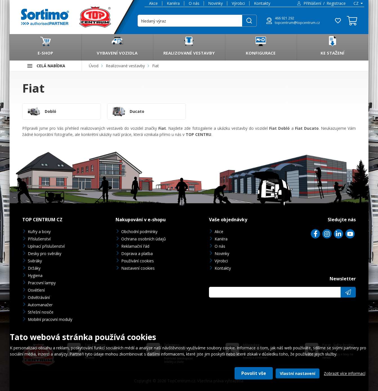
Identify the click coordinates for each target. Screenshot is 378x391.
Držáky (34, 268)
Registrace (336, 3)
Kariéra (173, 3)
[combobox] (357, 3)
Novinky (215, 3)
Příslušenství (39, 239)
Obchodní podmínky (139, 231)
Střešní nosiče (40, 312)
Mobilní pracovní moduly (50, 319)
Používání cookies (137, 260)
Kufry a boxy (39, 231)
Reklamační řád (135, 246)
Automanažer (40, 304)
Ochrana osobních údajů (143, 239)
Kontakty (262, 3)
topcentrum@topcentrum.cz (297, 23)
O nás (194, 3)
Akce (153, 3)
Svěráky (35, 260)
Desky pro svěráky (44, 253)
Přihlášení (312, 3)
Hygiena (35, 275)
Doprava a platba (137, 253)
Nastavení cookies (138, 268)
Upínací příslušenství (46, 246)
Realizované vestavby (125, 65)
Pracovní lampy (42, 282)
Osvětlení (36, 290)
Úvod (93, 65)
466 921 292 (284, 18)
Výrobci (238, 3)
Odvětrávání (39, 297)
